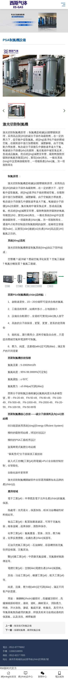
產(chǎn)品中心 (25, 674)
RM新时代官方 (8, 668)
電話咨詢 (59, 674)
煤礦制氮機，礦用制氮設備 (27, 630)
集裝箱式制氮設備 (23, 625)
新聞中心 (42, 674)
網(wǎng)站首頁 (8, 674)
